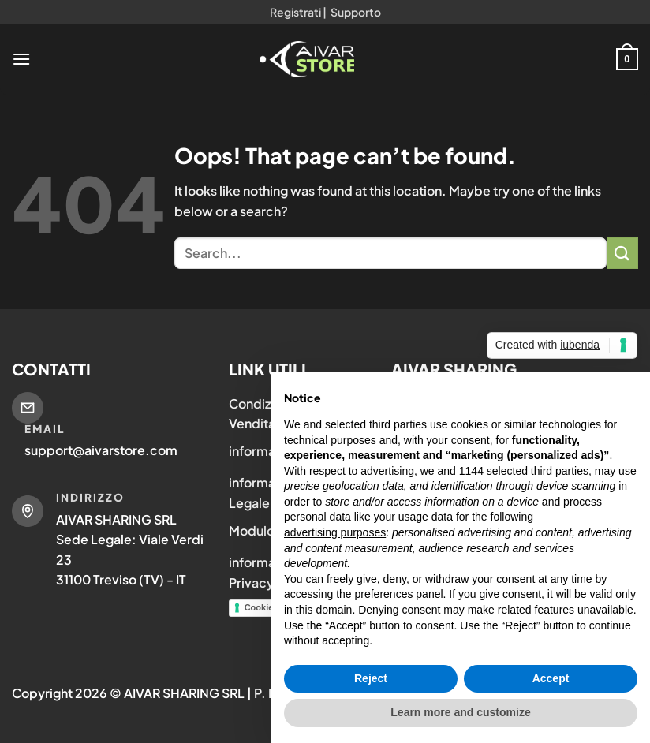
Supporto (356, 12)
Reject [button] (370, 678)
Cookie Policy (273, 607)
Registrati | (298, 12)
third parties (559, 471)
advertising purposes (335, 532)
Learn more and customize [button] (460, 712)
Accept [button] (551, 678)
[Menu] (21, 58)
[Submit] (622, 252)
